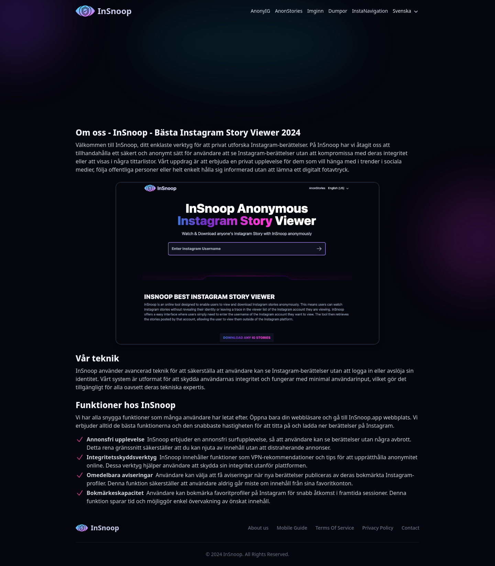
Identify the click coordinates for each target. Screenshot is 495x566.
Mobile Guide (292, 527)
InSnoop (104, 11)
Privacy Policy (377, 527)
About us (258, 527)
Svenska (406, 11)
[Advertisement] (247, 73)
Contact (410, 527)
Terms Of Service (335, 527)
